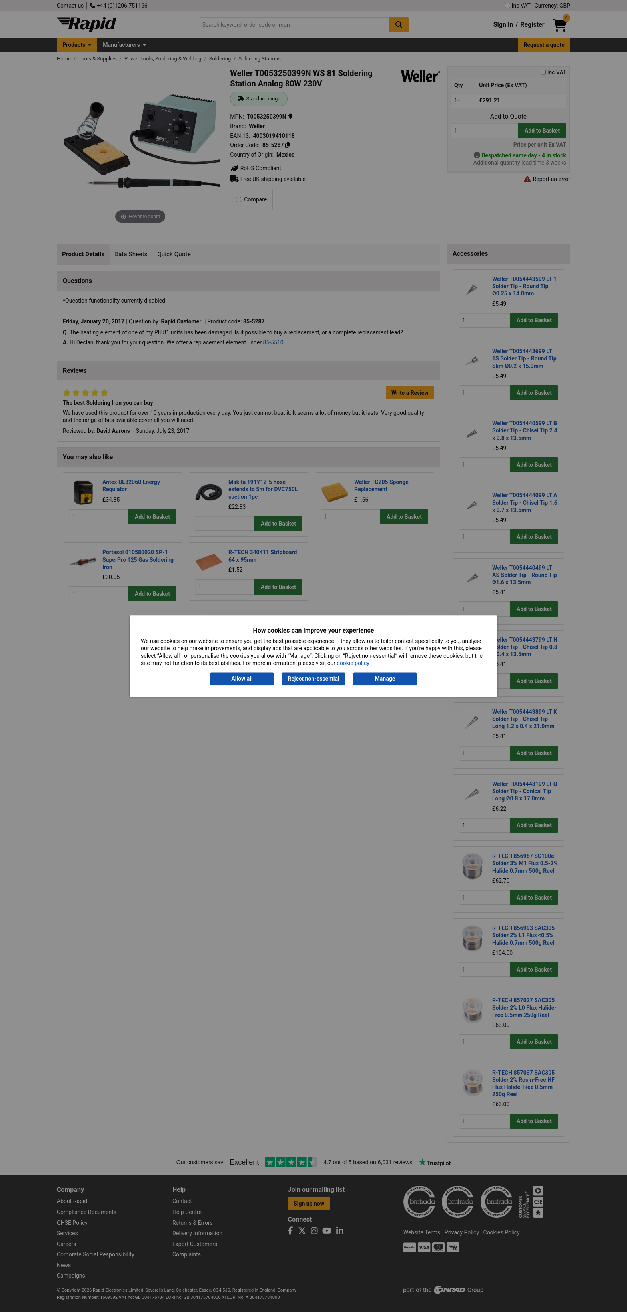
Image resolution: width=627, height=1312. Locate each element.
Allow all (241, 679)
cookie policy (353, 663)
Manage (385, 679)
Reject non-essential (313, 679)
